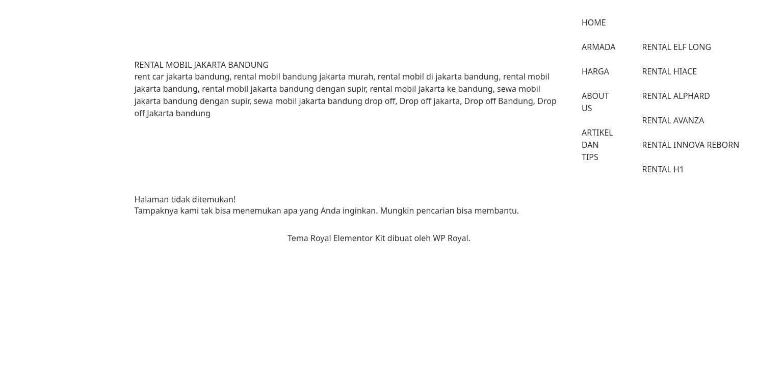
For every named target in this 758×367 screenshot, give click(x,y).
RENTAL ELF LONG (677, 47)
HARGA (595, 71)
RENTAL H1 (663, 169)
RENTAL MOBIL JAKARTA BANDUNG (202, 64)
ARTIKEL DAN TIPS (597, 145)
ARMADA (599, 47)
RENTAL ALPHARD (676, 95)
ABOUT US (595, 102)
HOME (594, 22)
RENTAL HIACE (669, 71)
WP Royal (450, 238)
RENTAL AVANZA (673, 120)
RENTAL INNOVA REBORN (691, 144)
